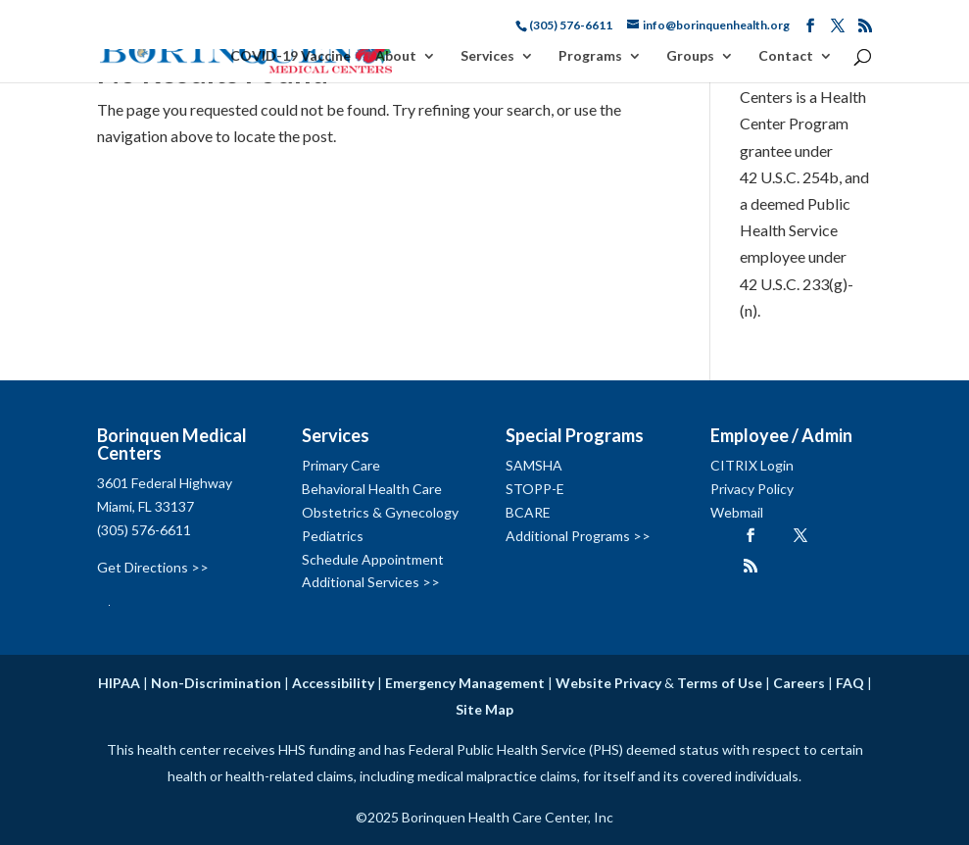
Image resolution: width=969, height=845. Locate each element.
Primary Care (341, 465)
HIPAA (119, 682)
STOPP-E (535, 488)
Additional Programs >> (578, 535)
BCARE (528, 512)
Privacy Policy (752, 488)
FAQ (850, 682)
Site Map (484, 709)
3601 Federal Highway (164, 482)
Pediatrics (332, 535)
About (395, 56)
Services (487, 56)
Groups (690, 56)
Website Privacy (608, 682)
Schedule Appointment (373, 559)
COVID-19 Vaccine (290, 56)
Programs (590, 56)
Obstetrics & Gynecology (380, 512)
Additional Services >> (371, 581)
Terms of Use (719, 682)
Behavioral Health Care (372, 488)
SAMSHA (534, 465)
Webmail (736, 512)
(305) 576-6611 (144, 530)
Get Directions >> (153, 567)
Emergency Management (465, 682)
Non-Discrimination (216, 682)
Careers (799, 682)
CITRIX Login (752, 465)
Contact (785, 56)
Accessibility (333, 682)
